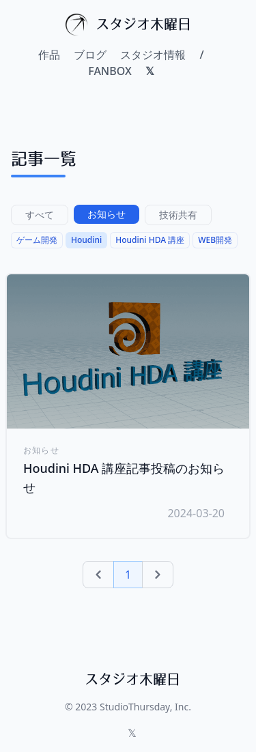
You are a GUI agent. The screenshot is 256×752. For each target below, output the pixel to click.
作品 (49, 54)
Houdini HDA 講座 (149, 240)
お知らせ (106, 213)
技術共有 (178, 214)
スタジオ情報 (153, 54)
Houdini (86, 240)
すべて (39, 214)
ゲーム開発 (36, 240)
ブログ (90, 54)
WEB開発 (215, 240)
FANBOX (110, 70)
